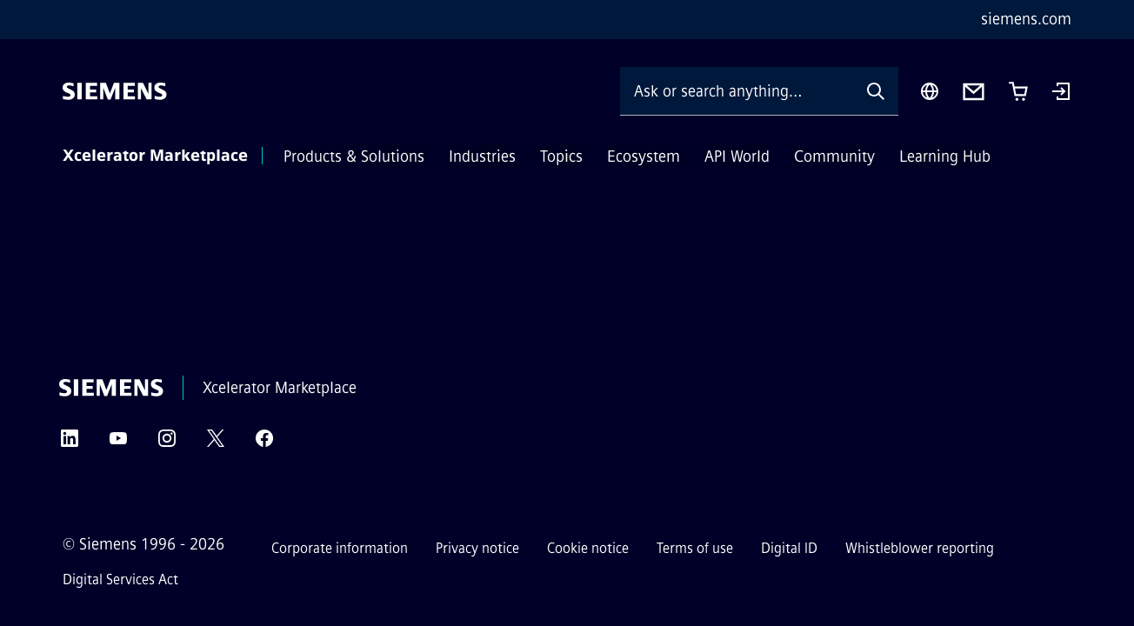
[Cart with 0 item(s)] (1018, 91)
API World (737, 156)
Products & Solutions (354, 156)
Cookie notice (588, 548)
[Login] (1061, 93)
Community (834, 156)
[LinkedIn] (69, 443)
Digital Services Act (120, 579)
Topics (561, 156)
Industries (482, 156)
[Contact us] (973, 91)
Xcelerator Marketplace (155, 155)
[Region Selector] (929, 91)
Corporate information (339, 548)
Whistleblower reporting (919, 548)
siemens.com (1026, 19)
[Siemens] (115, 91)
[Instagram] (167, 443)
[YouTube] (118, 443)
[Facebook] (264, 443)
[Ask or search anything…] (736, 91)
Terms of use (695, 548)
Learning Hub (945, 156)
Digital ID (789, 548)
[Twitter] (215, 443)
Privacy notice (477, 548)
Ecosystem (643, 156)
